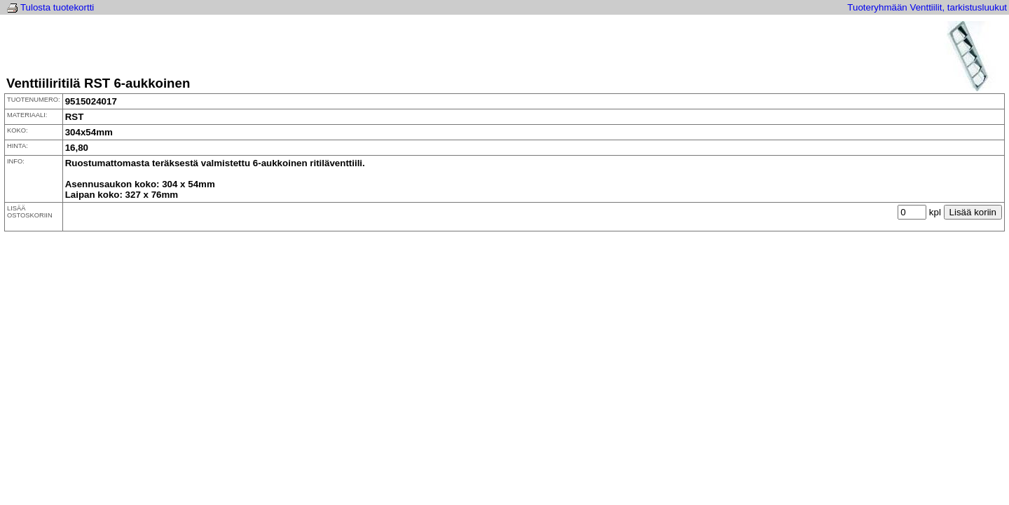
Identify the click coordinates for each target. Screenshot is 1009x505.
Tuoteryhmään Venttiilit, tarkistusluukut (927, 7)
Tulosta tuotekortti (57, 7)
